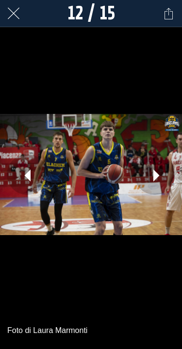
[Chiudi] (13, 13)
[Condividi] (168, 13)
